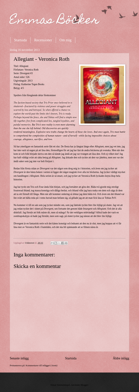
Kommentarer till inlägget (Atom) (41, 365)
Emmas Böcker (54, 21)
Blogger (84, 385)
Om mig (65, 40)
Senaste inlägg (19, 358)
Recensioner (43, 40)
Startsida (20, 40)
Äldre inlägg (121, 358)
